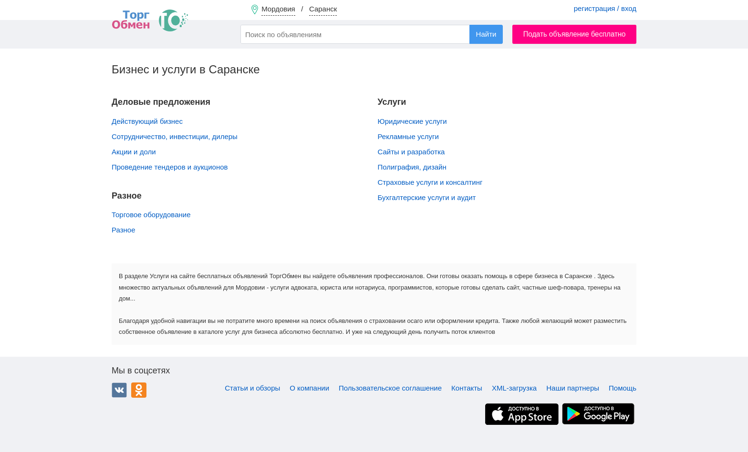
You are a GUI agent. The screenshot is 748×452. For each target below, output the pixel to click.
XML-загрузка (514, 388)
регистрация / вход (605, 8)
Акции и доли (134, 152)
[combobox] (371, 34)
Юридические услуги (412, 121)
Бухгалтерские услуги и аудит (427, 197)
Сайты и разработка (411, 152)
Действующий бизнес (147, 121)
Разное (123, 230)
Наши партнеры (572, 388)
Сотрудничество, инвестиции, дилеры (175, 136)
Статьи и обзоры (252, 388)
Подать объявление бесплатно (574, 34)
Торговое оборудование (151, 215)
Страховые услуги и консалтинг (430, 182)
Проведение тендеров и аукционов (170, 167)
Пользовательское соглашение (390, 388)
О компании (309, 388)
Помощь (622, 388)
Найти (486, 34)
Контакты (466, 388)
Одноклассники (138, 390)
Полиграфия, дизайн (412, 167)
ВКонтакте (119, 390)
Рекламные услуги (408, 136)
